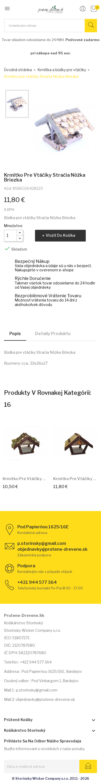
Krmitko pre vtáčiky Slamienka (75, 479)
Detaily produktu (53, 333)
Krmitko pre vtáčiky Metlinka (25, 479)
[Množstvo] (10, 236)
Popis (15, 333)
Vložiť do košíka (60, 235)
